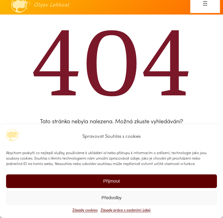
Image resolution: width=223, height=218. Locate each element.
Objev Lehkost (51, 4)
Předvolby (112, 197)
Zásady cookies (85, 210)
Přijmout (111, 180)
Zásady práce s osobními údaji (126, 210)
